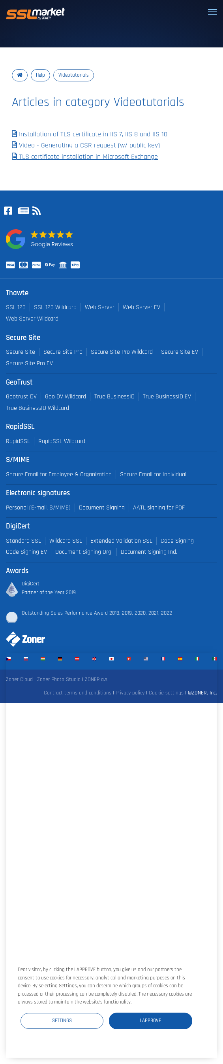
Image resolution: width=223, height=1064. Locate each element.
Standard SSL (23, 541)
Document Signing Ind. (149, 552)
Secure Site (20, 352)
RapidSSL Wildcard (61, 441)
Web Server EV (141, 307)
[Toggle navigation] (212, 12)
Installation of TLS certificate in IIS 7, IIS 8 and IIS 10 (89, 134)
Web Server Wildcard (32, 319)
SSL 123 (16, 307)
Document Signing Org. (83, 552)
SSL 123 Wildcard (55, 307)
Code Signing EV (26, 552)
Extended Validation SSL (121, 541)
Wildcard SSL (65, 541)
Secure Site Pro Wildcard (122, 352)
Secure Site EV (179, 352)
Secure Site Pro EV (29, 363)
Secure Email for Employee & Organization (59, 474)
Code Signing (177, 541)
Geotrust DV (21, 396)
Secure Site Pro (62, 352)
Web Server (99, 307)
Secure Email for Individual (153, 474)
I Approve (150, 1020)
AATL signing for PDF (159, 508)
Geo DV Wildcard (65, 396)
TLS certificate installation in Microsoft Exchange (85, 157)
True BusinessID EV (167, 396)
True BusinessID (114, 396)
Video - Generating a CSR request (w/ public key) (86, 145)
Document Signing (102, 508)
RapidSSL (18, 441)
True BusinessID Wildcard (37, 408)
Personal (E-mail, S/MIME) (38, 508)
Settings (62, 1020)
